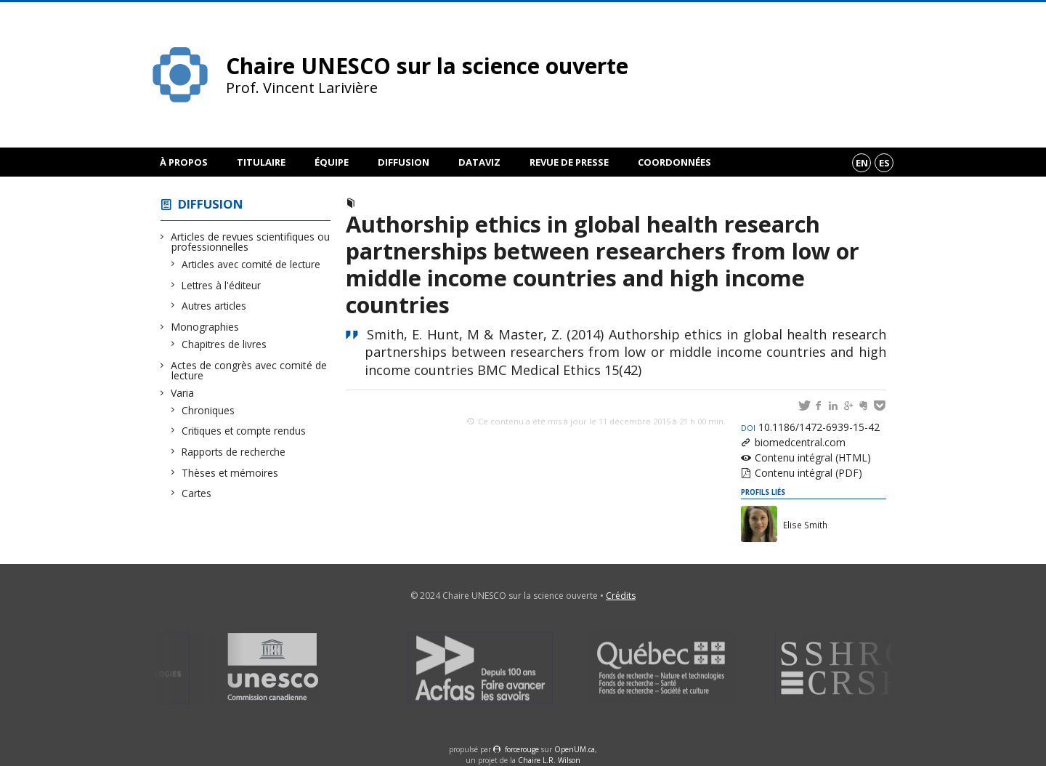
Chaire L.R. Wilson (549, 760)
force (522, 749)
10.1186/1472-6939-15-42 (810, 427)
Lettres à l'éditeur (221, 285)
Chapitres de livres (224, 344)
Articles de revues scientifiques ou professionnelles (250, 242)
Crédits (621, 595)
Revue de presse (569, 162)
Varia (182, 393)
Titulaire (261, 162)
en (862, 162)
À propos (184, 162)
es (884, 162)
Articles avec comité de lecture (251, 264)
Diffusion (403, 162)
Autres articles (214, 306)
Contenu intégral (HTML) (813, 457)
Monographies (205, 327)
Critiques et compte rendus (244, 431)
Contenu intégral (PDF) (808, 473)
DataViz (479, 162)
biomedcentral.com (800, 442)
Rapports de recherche (233, 452)
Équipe (332, 162)
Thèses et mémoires (230, 473)
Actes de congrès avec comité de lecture (249, 370)
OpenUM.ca (574, 749)
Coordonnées (674, 162)
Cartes (196, 493)
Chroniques (208, 410)
